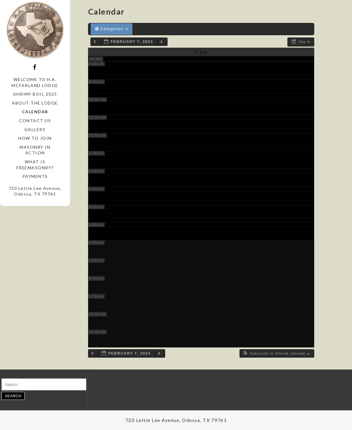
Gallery (35, 129)
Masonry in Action (35, 150)
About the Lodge (35, 102)
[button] (276, 354)
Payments (35, 176)
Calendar (35, 111)
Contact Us (35, 120)
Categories (111, 29)
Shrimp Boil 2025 (35, 94)
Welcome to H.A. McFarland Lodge (35, 82)
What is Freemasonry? (35, 164)
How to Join (35, 138)
